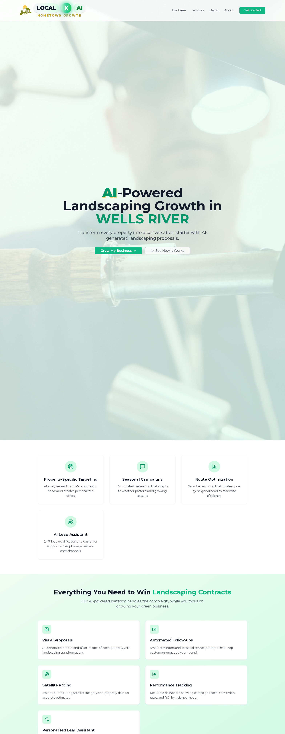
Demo (214, 10)
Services (198, 10)
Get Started (252, 10)
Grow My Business (118, 251)
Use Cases (179, 10)
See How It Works (167, 251)
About (229, 10)
